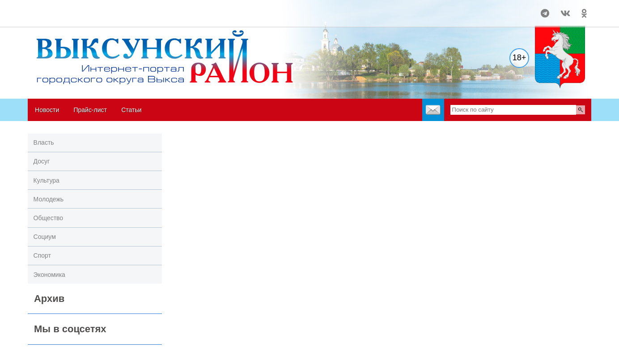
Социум (45, 236)
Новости (47, 109)
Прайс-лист (90, 109)
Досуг (42, 161)
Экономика (49, 274)
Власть (44, 142)
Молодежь (49, 199)
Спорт (42, 255)
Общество (49, 217)
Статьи (131, 109)
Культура (46, 180)
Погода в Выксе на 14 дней (61, 9)
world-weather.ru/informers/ (61, 17)
